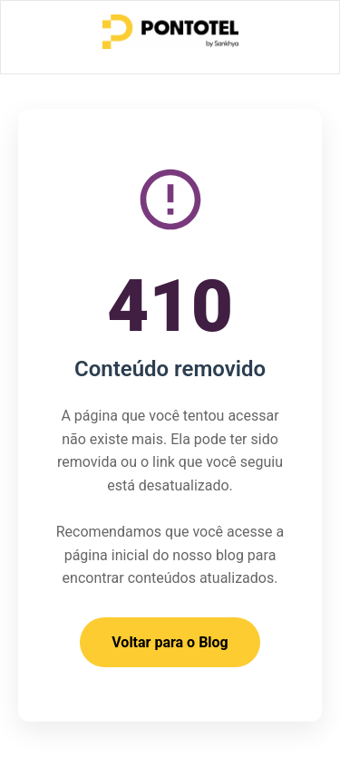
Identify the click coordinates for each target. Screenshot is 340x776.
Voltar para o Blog (170, 642)
